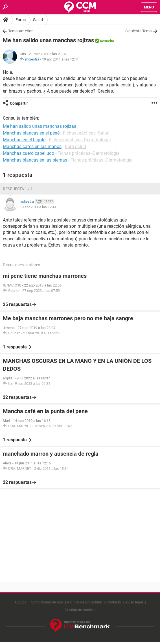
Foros (21, 19)
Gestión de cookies (80, 610)
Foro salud (75, 146)
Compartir (19, 103)
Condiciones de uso (47, 602)
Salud (38, 19)
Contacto (113, 602)
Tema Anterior (20, 31)
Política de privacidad (84, 602)
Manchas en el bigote (24, 139)
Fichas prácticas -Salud (86, 133)
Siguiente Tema (138, 31)
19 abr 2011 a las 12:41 (60, 59)
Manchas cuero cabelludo (28, 153)
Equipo (20, 602)
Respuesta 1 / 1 (18, 189)
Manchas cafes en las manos (32, 146)
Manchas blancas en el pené (31, 133)
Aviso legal (134, 602)
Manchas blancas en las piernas (35, 160)
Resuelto (107, 41)
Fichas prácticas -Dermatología (80, 139)
